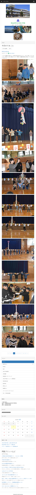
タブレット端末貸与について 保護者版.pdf (10, 446)
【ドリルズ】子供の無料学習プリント (10, 474)
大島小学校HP (11, 53)
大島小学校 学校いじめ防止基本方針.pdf (9, 442)
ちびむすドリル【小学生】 (7, 471)
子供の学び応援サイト (6, 459)
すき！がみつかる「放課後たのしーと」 (10, 486)
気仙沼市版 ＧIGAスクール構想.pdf (8, 444)
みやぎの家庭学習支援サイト (8, 463)
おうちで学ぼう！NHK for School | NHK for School (12, 467)
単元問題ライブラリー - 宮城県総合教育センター (12, 482)
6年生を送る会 (5, 51)
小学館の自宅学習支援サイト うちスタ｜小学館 (12, 456)
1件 (10, 48)
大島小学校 (5, 1)
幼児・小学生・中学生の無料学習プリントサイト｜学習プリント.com (17, 478)
